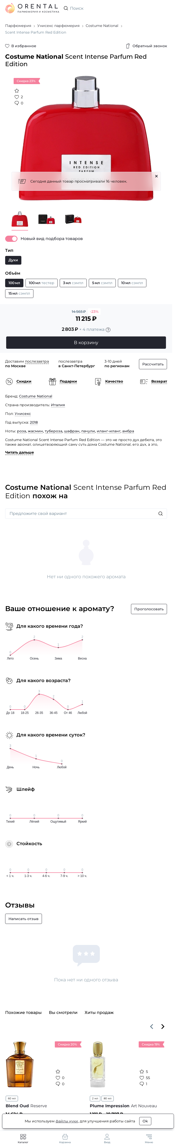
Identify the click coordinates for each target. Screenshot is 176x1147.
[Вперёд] (163, 1026)
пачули (88, 431)
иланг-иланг (108, 431)
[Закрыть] (156, 176)
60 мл (12, 1098)
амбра (128, 431)
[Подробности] (108, 329)
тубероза (53, 431)
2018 (34, 422)
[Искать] (161, 514)
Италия (58, 405)
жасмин (35, 431)
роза (21, 431)
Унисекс (23, 413)
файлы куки (67, 1121)
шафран (72, 431)
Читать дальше (19, 452)
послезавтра (37, 361)
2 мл (95, 1098)
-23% (94, 311)
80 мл (107, 1098)
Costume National (35, 396)
